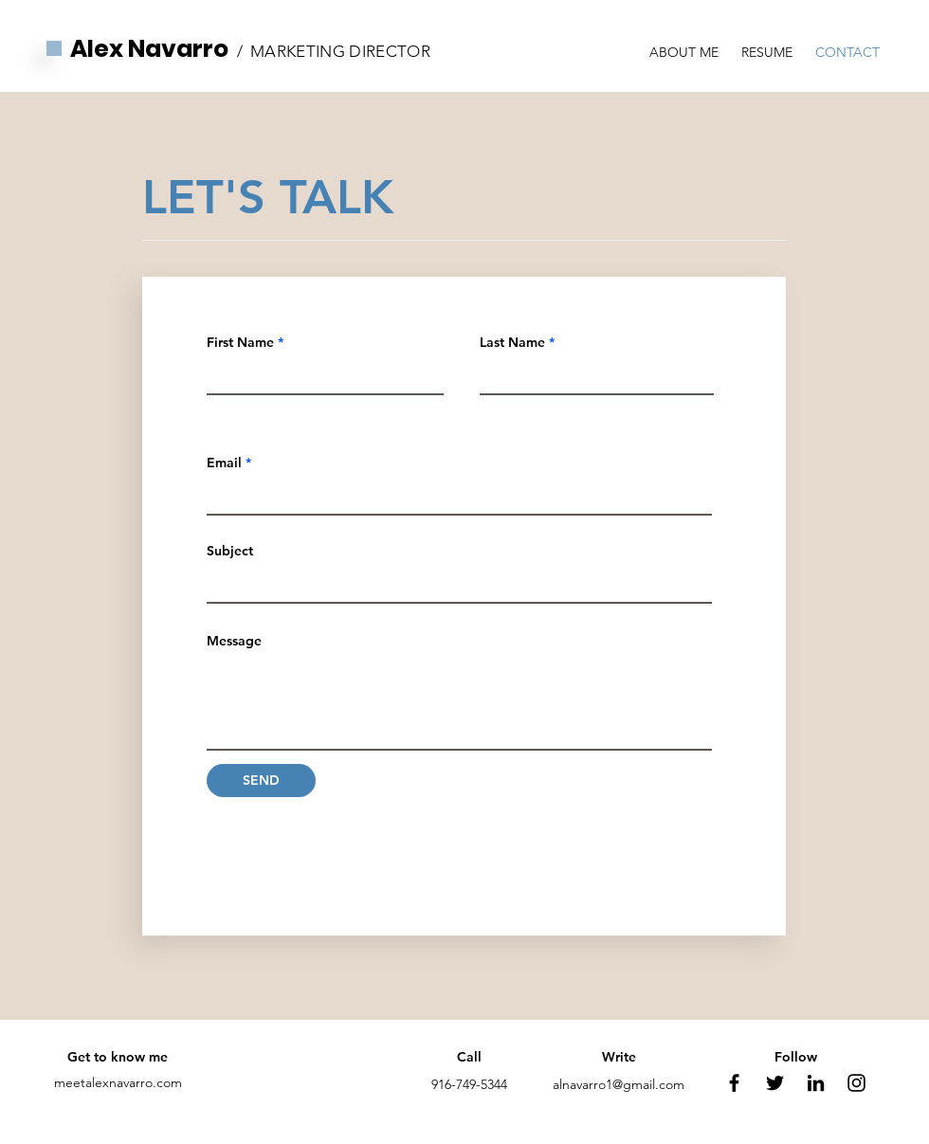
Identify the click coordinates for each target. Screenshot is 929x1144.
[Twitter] (775, 1083)
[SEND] (261, 780)
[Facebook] (734, 1083)
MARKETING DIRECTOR (340, 51)
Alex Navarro (149, 48)
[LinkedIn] (816, 1083)
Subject (230, 550)
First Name (240, 342)
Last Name (512, 342)
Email (224, 462)
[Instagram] (856, 1083)
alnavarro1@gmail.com (618, 1084)
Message (234, 640)
